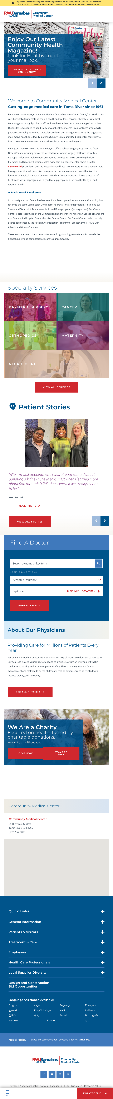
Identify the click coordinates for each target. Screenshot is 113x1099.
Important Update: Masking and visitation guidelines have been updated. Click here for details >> (58, 2)
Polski (63, 1015)
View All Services (56, 387)
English (13, 1005)
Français (90, 1005)
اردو (87, 1021)
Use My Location (81, 591)
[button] (95, 1093)
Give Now (26, 753)
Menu (7, 1093)
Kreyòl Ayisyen (43, 1010)
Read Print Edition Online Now (27, 70)
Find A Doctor (29, 605)
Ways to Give (61, 753)
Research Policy (92, 1086)
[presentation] (59, 491)
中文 (36, 1015)
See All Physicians (30, 692)
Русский (13, 1021)
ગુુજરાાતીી (13, 1010)
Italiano (90, 1010)
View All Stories (30, 521)
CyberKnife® (15, 166)
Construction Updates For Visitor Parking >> (38, 4)
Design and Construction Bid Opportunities (29, 985)
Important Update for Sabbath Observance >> (78, 4)
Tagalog (65, 1005)
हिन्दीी (62, 1010)
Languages (56, 1086)
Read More (27, 505)
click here (83, 1040)
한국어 (12, 1015)
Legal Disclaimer (73, 1086)
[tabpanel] (56, 443)
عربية (37, 1005)
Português (91, 1015)
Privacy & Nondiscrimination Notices (29, 1086)
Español (52, 1021)
